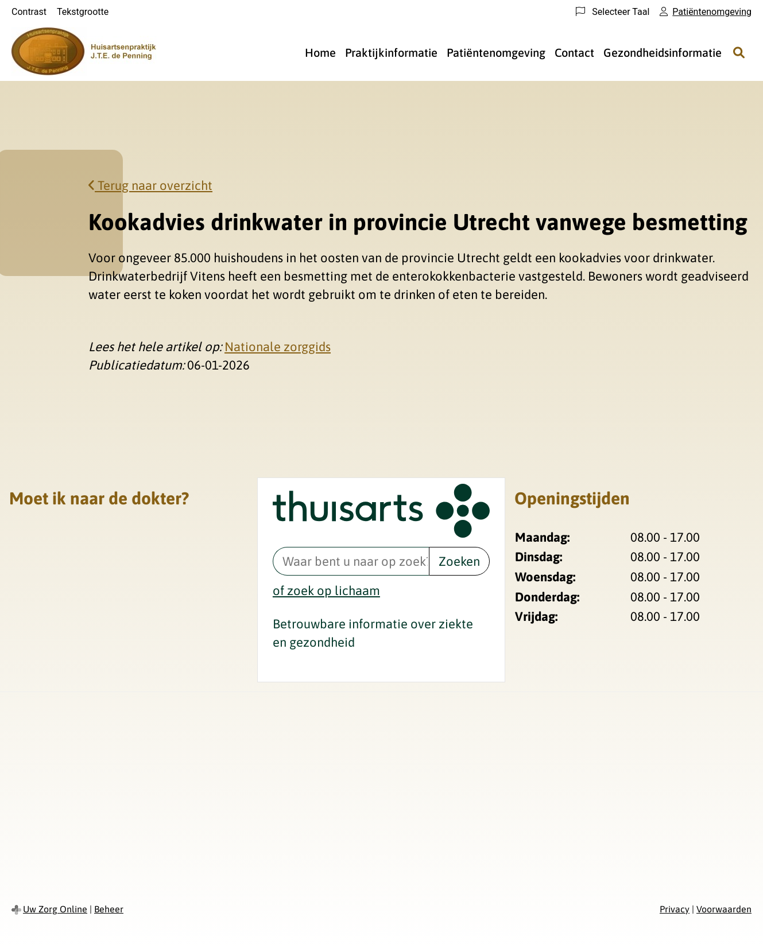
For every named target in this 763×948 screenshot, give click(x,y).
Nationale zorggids (277, 346)
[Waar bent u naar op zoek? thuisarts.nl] (351, 561)
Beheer (108, 909)
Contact (574, 52)
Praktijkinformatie (391, 52)
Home (320, 52)
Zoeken (459, 561)
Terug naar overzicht (150, 185)
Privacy (675, 909)
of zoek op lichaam (326, 590)
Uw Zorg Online (55, 909)
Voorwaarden (724, 909)
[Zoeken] (739, 52)
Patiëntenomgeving (496, 52)
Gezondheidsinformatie (662, 52)
